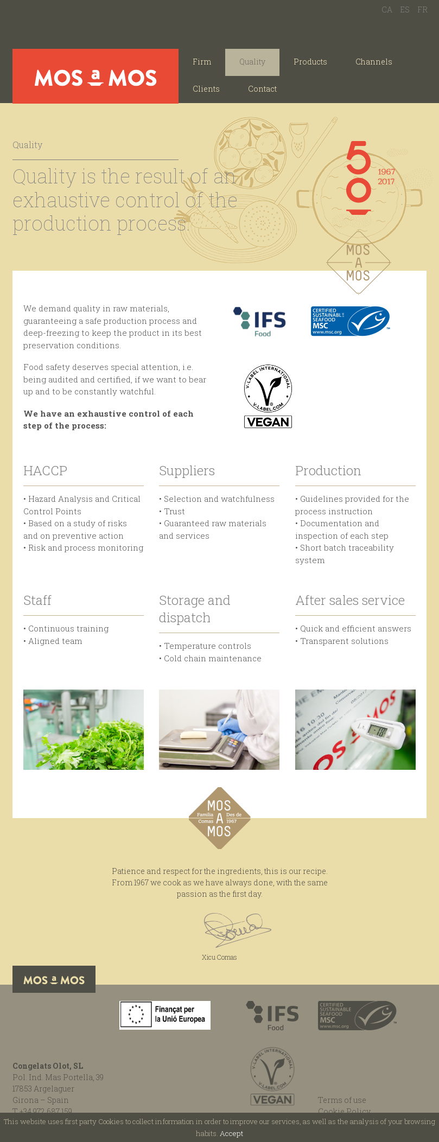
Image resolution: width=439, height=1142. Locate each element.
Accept (231, 1133)
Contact (262, 89)
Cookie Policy (344, 1111)
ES (405, 9)
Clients (206, 89)
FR (422, 9)
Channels (373, 61)
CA (386, 9)
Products (310, 61)
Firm (202, 61)
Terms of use (342, 1100)
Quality (252, 61)
